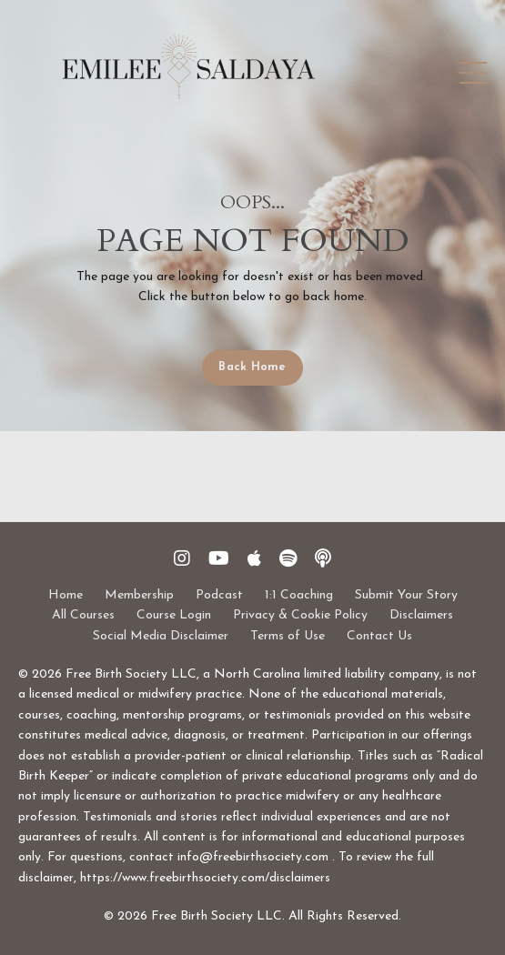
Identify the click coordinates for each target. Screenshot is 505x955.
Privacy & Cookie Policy (300, 615)
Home (65, 595)
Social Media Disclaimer (160, 636)
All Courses (83, 615)
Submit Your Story (406, 595)
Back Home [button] (252, 367)
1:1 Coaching (299, 595)
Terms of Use (287, 636)
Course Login (173, 615)
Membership (139, 595)
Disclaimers (421, 615)
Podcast (219, 595)
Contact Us (379, 636)
